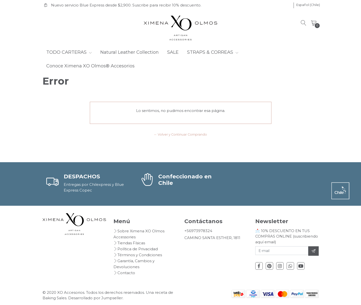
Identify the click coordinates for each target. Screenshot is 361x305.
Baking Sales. (55, 298)
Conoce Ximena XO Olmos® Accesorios (90, 66)
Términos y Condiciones (139, 255)
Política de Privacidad (137, 249)
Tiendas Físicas (131, 243)
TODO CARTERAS (69, 52)
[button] (308, 4)
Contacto (126, 272)
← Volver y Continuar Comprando (180, 134)
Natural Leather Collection (129, 52)
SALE (173, 52)
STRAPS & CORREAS (212, 52)
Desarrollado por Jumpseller (95, 298)
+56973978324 (198, 230)
